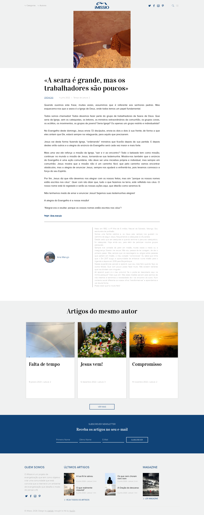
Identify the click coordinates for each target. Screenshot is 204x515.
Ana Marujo (63, 257)
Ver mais (102, 407)
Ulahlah (50, 511)
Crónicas (48, 98)
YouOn (72, 511)
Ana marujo (56, 215)
